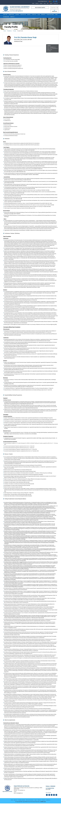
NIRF (47, 3)
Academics (17, 14)
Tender (51, 3)
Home (33, 3)
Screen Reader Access (42, 1)
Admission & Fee (23, 14)
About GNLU (5, 14)
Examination (43, 14)
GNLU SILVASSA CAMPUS (40, 7)
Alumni (38, 14)
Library (41, 3)
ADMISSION (54, 11)
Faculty (14, 30)
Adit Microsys (43, 801)
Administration (11, 14)
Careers (36, 3)
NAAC (45, 3)
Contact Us (56, 3)
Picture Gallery (6, 16)
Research (28, 14)
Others (56, 14)
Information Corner (50, 14)
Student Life (34, 14)
